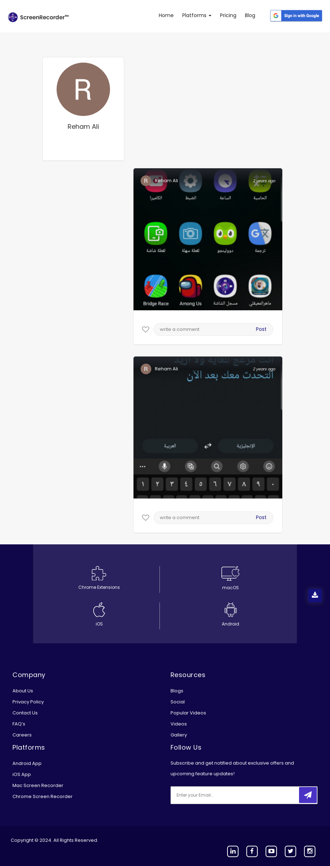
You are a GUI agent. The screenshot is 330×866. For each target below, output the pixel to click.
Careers (22, 735)
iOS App (21, 774)
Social (178, 701)
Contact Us (25, 712)
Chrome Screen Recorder (42, 796)
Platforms (196, 15)
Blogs (177, 690)
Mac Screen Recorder (37, 785)
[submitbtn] (308, 795)
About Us (22, 690)
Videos (179, 723)
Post (261, 329)
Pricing (228, 15)
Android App (27, 763)
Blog (250, 15)
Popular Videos (188, 712)
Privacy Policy (28, 701)
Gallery (179, 735)
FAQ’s (18, 723)
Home (166, 15)
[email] (218, 795)
